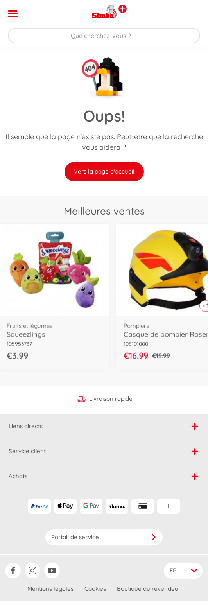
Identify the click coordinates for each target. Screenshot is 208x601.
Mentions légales (50, 588)
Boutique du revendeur (149, 588)
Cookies (95, 588)
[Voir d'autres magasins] (122, 9)
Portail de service (104, 537)
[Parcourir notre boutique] (104, 35)
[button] (191, 13)
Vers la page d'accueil (104, 171)
